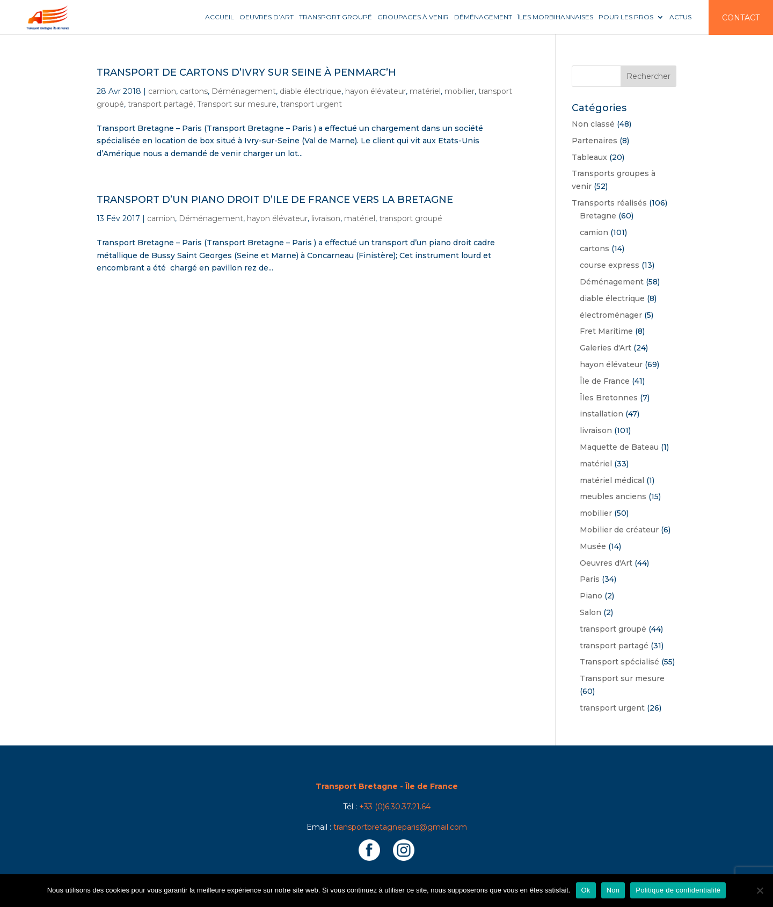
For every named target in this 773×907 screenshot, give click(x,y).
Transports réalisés (609, 203)
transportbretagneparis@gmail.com (400, 827)
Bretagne (598, 216)
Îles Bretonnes (609, 398)
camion (162, 91)
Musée (593, 546)
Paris (590, 579)
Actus (680, 17)
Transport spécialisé (619, 662)
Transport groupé (335, 17)
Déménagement (483, 17)
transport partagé (160, 104)
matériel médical (612, 480)
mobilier (459, 91)
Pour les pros (626, 17)
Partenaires (594, 140)
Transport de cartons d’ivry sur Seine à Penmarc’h (246, 72)
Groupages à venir (413, 17)
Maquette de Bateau (619, 447)
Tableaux (589, 157)
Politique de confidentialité (678, 890)
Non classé (593, 124)
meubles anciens (613, 496)
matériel (425, 91)
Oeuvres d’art (266, 17)
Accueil (219, 17)
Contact (741, 18)
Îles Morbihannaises (555, 17)
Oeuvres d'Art (606, 563)
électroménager (611, 315)
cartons (194, 91)
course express (609, 265)
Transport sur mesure (236, 104)
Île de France (605, 381)
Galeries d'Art (605, 348)
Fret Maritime (606, 331)
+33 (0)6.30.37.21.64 (395, 806)
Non (613, 890)
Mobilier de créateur (619, 530)
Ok (585, 890)
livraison (325, 218)
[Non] (759, 890)
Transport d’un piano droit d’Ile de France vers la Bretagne (275, 200)
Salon (590, 612)
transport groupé (410, 218)
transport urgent (311, 104)
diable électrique (310, 91)
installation (601, 414)
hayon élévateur (375, 91)
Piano (591, 596)
